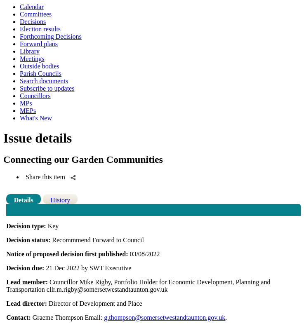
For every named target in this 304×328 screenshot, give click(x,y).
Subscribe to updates (47, 88)
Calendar (32, 6)
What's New (36, 118)
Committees (36, 14)
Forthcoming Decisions (51, 36)
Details (23, 200)
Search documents (44, 80)
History (60, 200)
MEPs (28, 110)
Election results (40, 29)
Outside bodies (39, 66)
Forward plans (39, 43)
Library (30, 51)
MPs (26, 103)
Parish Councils (40, 73)
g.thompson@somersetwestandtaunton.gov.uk (164, 317)
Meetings (32, 58)
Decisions (33, 21)
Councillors (35, 95)
